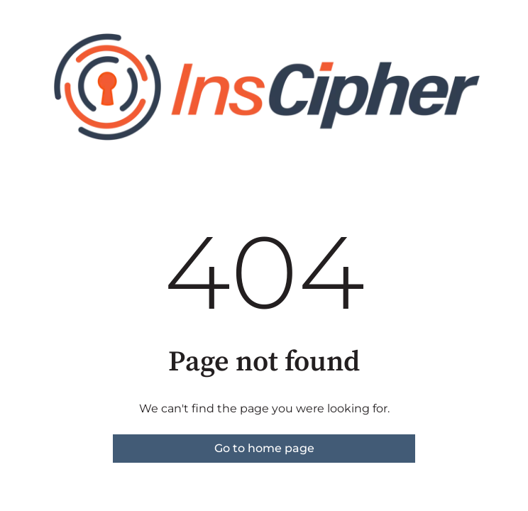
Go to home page (264, 448)
